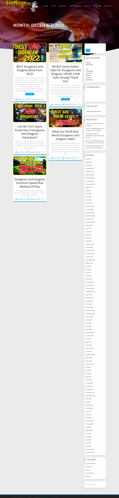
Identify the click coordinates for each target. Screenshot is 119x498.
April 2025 (88, 196)
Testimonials (75, 6)
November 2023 (90, 250)
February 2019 (89, 345)
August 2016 (89, 354)
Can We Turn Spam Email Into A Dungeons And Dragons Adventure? (30, 131)
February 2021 (89, 304)
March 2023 (89, 275)
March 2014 (89, 383)
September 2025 (90, 181)
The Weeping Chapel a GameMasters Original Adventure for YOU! (95, 132)
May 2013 (88, 398)
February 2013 (89, 402)
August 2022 (89, 291)
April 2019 (88, 338)
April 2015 (88, 373)
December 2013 (90, 389)
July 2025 (88, 187)
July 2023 (88, 263)
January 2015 (89, 379)
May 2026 (88, 155)
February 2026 (89, 165)
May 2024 (88, 231)
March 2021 (89, 301)
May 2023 (88, 269)
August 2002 (89, 427)
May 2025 (88, 193)
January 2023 (89, 282)
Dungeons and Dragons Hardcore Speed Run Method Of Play (29, 183)
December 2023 (90, 247)
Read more (29, 94)
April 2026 (88, 159)
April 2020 (88, 323)
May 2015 (88, 370)
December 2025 (90, 171)
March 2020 (89, 326)
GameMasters (21, 99)
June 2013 (88, 395)
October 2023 (89, 253)
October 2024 (89, 215)
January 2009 (89, 420)
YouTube (88, 473)
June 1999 (88, 443)
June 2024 (88, 228)
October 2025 (89, 177)
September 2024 (90, 218)
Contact (108, 6)
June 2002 (88, 430)
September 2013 (90, 392)
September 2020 (90, 310)
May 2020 (88, 319)
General (88, 466)
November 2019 (90, 329)
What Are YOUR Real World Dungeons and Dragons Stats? (65, 135)
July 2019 (88, 335)
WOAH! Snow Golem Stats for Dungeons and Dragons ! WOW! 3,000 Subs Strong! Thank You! (65, 73)
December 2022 (90, 285)
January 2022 (89, 297)
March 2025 (89, 200)
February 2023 (89, 278)
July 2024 (88, 225)
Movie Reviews (90, 469)
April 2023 (88, 272)
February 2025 (89, 203)
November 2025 (90, 174)
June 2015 (88, 367)
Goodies (62, 6)
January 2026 (89, 168)
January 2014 (89, 386)
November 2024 (90, 212)
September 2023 (90, 256)
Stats (53, 6)
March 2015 (89, 376)
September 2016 (90, 351)
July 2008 (88, 424)
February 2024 (89, 241)
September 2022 (90, 288)
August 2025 (89, 184)
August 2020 (89, 313)
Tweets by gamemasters (93, 108)
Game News (89, 463)
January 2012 (89, 405)
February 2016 (89, 360)
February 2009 (89, 417)
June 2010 (88, 411)
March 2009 (89, 414)
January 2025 (89, 206)
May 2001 (88, 439)
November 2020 (90, 307)
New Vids (97, 6)
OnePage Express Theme (52, 495)
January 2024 (89, 244)
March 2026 (89, 162)
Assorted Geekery (90, 460)
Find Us (87, 6)
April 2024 (88, 234)
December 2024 (90, 209)
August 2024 (89, 222)
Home (46, 6)
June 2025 (88, 190)
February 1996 (89, 446)
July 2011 (88, 408)
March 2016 (89, 357)
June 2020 (88, 316)
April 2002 (88, 433)
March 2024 (89, 237)
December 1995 (90, 449)
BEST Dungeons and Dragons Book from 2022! (29, 70)
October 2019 (89, 332)
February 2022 (89, 294)
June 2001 (88, 436)
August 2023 (89, 259)
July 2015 (88, 364)
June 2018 (88, 348)
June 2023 (88, 266)
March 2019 (89, 342)
